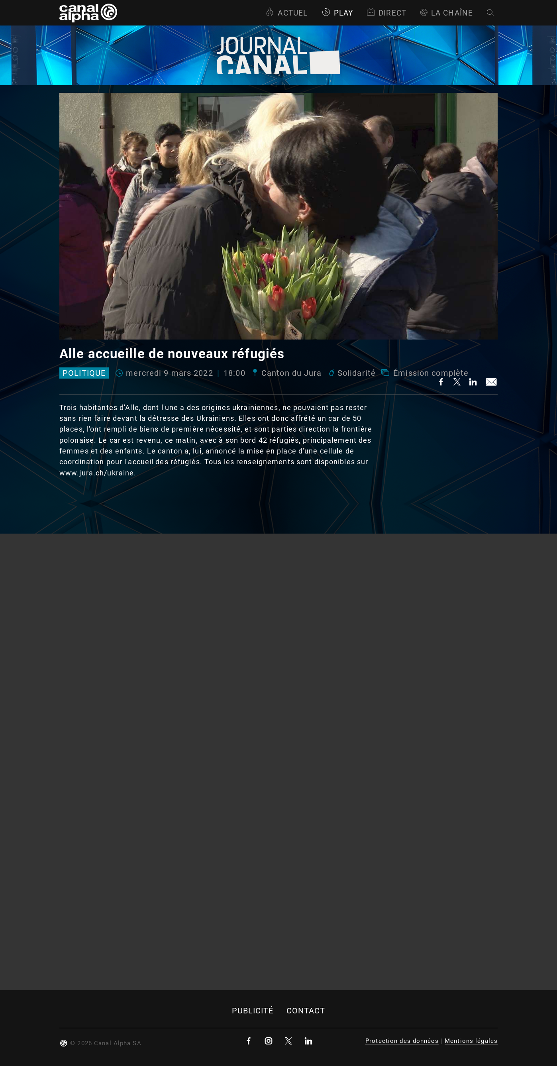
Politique (84, 373)
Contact (306, 1010)
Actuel (286, 13)
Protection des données (402, 1040)
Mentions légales (471, 1040)
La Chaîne (446, 13)
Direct (386, 13)
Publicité (253, 1010)
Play (337, 13)
